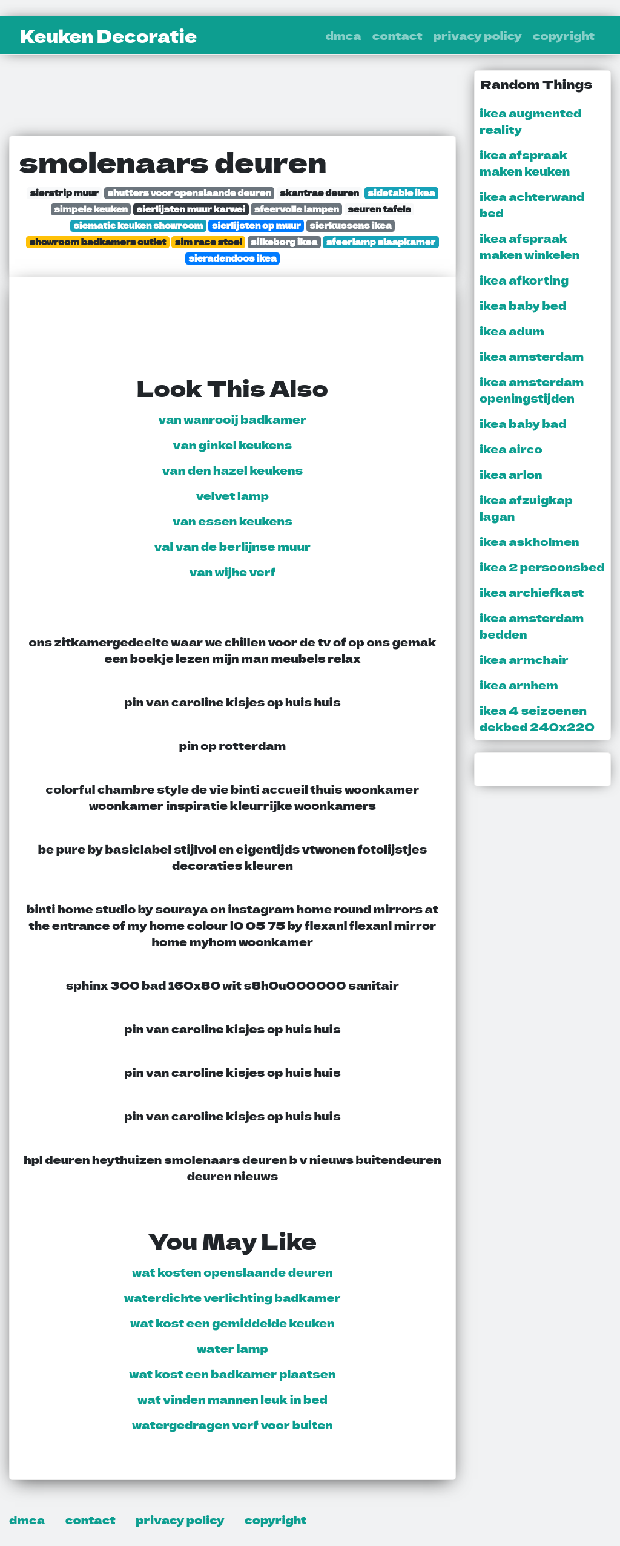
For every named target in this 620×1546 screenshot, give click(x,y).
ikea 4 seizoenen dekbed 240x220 (537, 718)
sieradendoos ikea (232, 258)
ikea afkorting (524, 280)
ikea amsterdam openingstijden (532, 389)
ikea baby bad (523, 423)
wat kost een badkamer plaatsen (233, 1373)
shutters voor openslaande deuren (189, 193)
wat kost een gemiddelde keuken (232, 1323)
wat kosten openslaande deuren (232, 1272)
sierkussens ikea (350, 225)
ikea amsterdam (532, 356)
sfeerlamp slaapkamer (381, 242)
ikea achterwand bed (532, 204)
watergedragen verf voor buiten (232, 1424)
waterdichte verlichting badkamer (232, 1297)
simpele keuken (91, 209)
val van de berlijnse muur (232, 546)
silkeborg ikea (284, 242)
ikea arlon (511, 474)
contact (397, 35)
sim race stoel (208, 242)
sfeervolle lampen (296, 209)
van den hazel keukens (232, 470)
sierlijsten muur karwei (190, 209)
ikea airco (511, 448)
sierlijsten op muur (256, 225)
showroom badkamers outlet (98, 242)
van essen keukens (232, 520)
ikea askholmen (529, 541)
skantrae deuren (319, 193)
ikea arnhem (519, 684)
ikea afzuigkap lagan (526, 508)
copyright (564, 35)
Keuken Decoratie (108, 35)
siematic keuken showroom (138, 225)
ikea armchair (524, 659)
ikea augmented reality (530, 121)
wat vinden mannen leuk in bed (232, 1399)
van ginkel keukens (232, 444)
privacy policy (478, 35)
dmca (343, 35)
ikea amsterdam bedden (532, 626)
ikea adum (512, 330)
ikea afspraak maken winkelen (529, 246)
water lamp (232, 1348)
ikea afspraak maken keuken (525, 162)
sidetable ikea (401, 193)
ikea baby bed (523, 305)
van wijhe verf (233, 571)
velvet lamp (232, 495)
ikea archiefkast (532, 592)
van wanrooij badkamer (232, 419)
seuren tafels (379, 209)
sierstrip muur (64, 193)
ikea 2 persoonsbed (542, 566)
